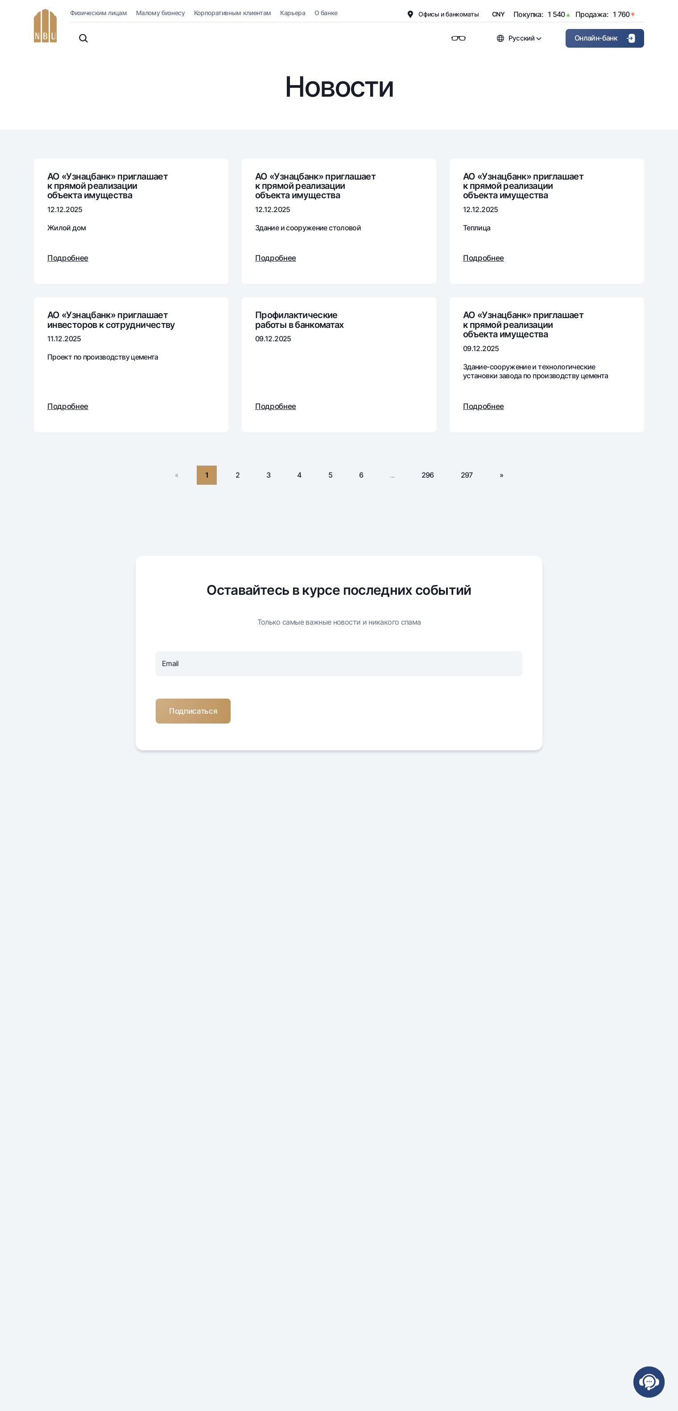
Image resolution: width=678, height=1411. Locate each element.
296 (428, 474)
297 (467, 474)
